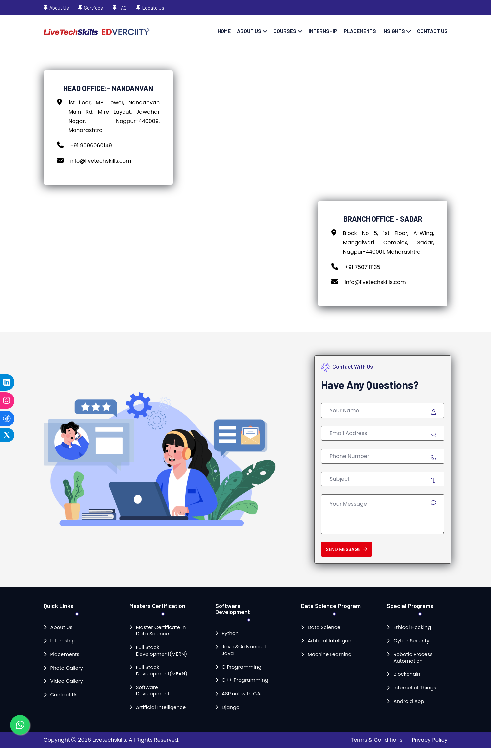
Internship (323, 31)
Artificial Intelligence (161, 707)
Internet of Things (414, 687)
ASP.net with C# (241, 693)
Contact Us (432, 31)
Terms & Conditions (377, 740)
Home (224, 31)
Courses (284, 31)
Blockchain (406, 674)
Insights (393, 31)
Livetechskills (109, 740)
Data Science (324, 627)
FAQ (122, 8)
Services (93, 8)
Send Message (346, 549)
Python (230, 633)
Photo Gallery (66, 668)
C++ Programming (245, 680)
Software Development (153, 690)
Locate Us (153, 8)
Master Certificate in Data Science (161, 630)
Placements (360, 31)
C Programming (242, 667)
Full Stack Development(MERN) (161, 650)
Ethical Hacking (412, 627)
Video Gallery (66, 681)
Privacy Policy (429, 740)
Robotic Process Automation (413, 657)
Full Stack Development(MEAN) (162, 670)
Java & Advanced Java (244, 649)
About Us (59, 8)
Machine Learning (330, 654)
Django (231, 707)
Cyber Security (411, 640)
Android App (408, 701)
